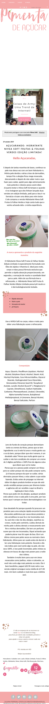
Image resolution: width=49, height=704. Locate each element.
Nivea (17, 661)
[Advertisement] (24, 59)
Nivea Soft (23, 661)
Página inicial (17, 686)
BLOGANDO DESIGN (26, 703)
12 (36, 667)
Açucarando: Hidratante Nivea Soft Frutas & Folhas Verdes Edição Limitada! (24, 149)
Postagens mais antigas (42, 686)
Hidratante (11, 661)
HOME (3, 2)
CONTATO (11, 2)
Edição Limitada (30, 659)
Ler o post (24, 119)
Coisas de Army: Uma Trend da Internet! (24, 107)
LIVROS (20, 2)
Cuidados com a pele (18, 659)
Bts (24, 98)
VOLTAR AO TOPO (39, 703)
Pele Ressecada (31, 661)
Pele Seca (40, 661)
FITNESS (27, 2)
